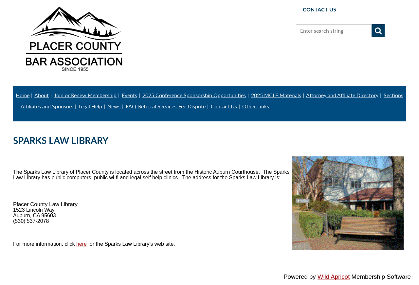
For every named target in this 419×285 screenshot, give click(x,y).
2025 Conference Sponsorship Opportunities (194, 95)
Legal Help (90, 106)
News (113, 106)
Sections (393, 95)
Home (22, 95)
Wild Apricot (334, 276)
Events (129, 95)
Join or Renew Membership (85, 95)
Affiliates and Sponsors (47, 106)
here (81, 244)
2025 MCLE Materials (276, 95)
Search (378, 30)
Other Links (255, 106)
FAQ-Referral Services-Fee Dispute (166, 106)
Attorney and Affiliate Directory (342, 95)
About (41, 95)
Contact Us (224, 106)
